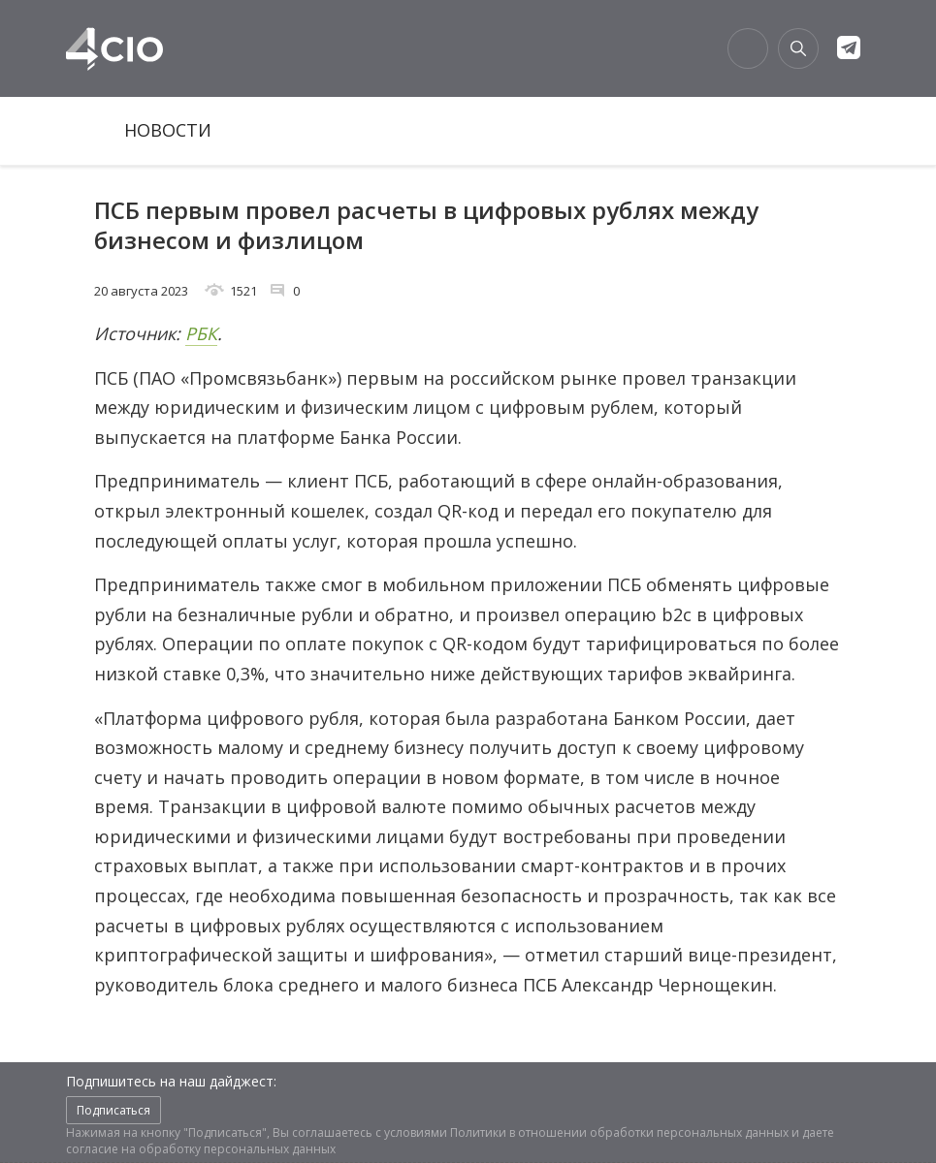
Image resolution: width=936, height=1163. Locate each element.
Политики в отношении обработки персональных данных (619, 1132)
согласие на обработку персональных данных (201, 1149)
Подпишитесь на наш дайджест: (171, 1081)
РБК (201, 333)
